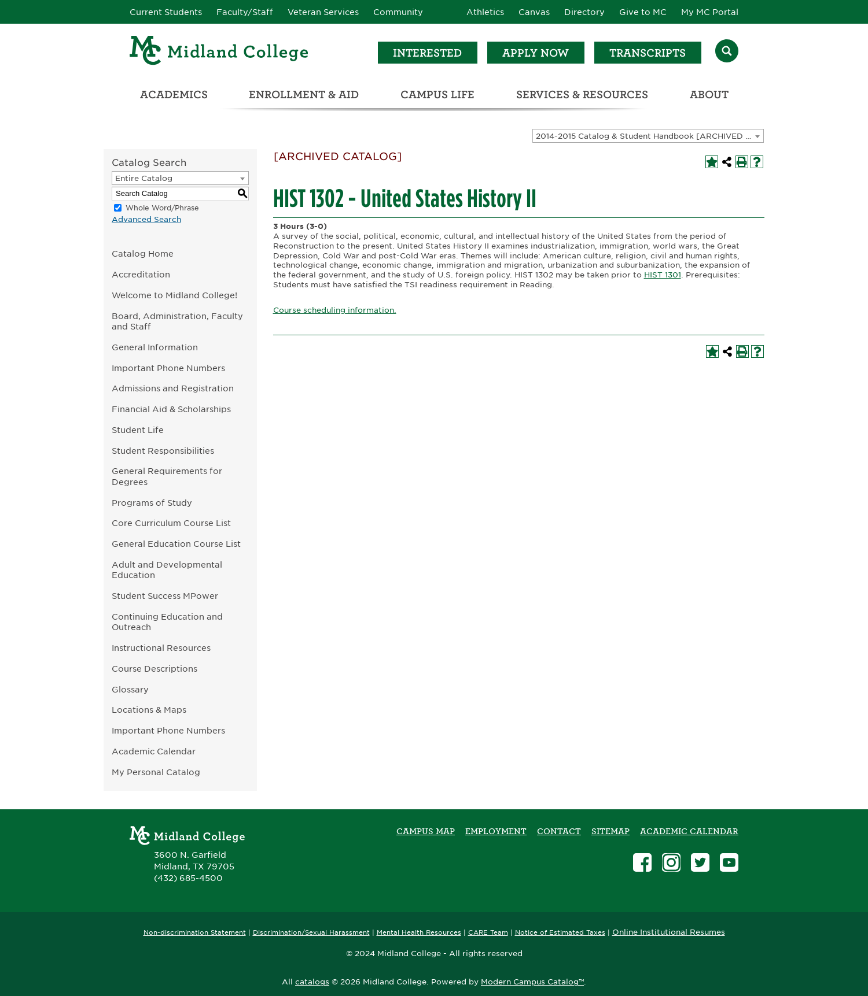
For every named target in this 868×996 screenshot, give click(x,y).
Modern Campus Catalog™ (532, 982)
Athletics (485, 12)
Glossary (130, 689)
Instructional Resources (161, 648)
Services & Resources (582, 94)
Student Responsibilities (163, 451)
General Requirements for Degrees (167, 476)
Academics (174, 94)
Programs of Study (152, 503)
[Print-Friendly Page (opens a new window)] (741, 161)
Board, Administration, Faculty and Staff (177, 321)
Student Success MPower (165, 596)
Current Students (166, 12)
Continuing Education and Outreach (167, 622)
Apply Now (535, 53)
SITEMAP (610, 831)
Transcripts (647, 53)
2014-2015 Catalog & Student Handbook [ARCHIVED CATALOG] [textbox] (649, 136)
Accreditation (141, 274)
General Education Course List (176, 544)
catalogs (312, 982)
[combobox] (648, 136)
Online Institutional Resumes (668, 931)
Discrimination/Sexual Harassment (311, 932)
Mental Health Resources (419, 932)
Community (398, 12)
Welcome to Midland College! (174, 295)
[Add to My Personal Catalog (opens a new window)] (711, 161)
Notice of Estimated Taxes (560, 932)
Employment (496, 831)
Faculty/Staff (244, 12)
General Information (155, 347)
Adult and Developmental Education (167, 570)
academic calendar (689, 831)
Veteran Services (323, 12)
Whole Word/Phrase (162, 207)
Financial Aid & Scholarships (171, 409)
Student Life (138, 430)
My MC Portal (709, 12)
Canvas (534, 12)
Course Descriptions (154, 668)
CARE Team (488, 932)
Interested (427, 53)
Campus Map (425, 831)
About (709, 94)
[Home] (219, 52)
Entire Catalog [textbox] (143, 178)
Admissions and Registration (173, 388)
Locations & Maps (149, 709)
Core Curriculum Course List (171, 523)
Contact (559, 831)
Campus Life (437, 94)
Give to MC (643, 12)
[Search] (726, 52)
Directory (584, 12)
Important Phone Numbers (168, 368)
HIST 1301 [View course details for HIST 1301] (662, 275)
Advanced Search (146, 219)
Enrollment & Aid (304, 94)
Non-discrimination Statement (195, 932)
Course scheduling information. (334, 310)
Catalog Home (143, 253)
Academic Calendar (154, 751)
